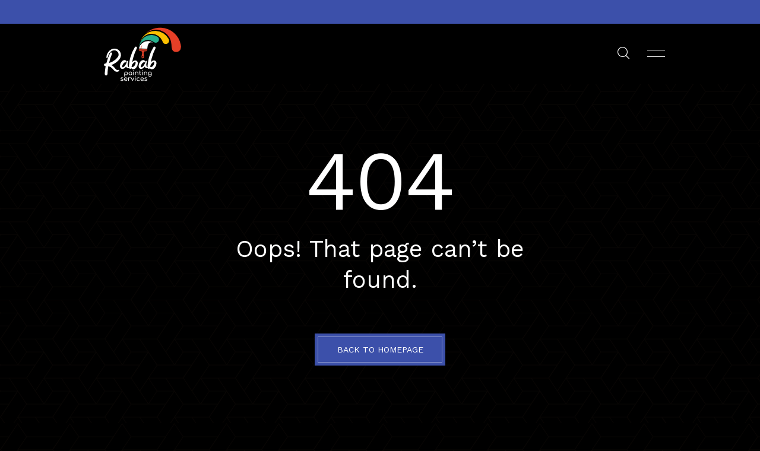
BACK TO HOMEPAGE (380, 349)
